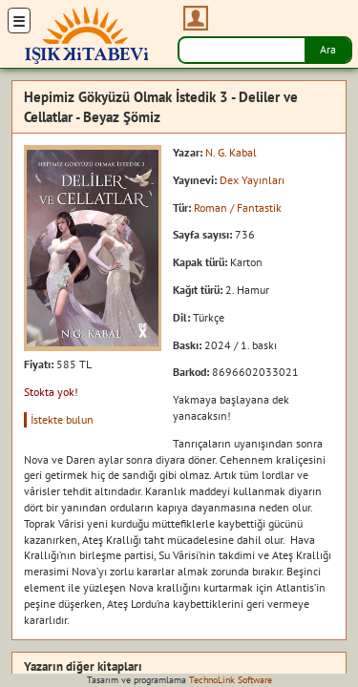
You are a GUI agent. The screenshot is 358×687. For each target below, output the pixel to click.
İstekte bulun (62, 419)
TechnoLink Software (230, 680)
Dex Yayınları (252, 180)
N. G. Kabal (231, 152)
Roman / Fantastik (238, 207)
